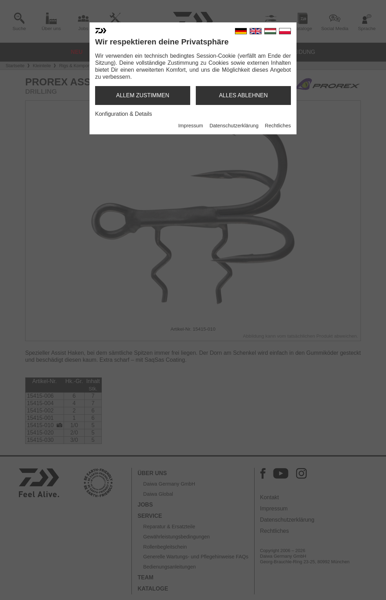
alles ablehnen (243, 95)
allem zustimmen (142, 95)
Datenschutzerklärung (233, 125)
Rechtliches (278, 125)
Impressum (190, 125)
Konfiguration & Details (123, 114)
